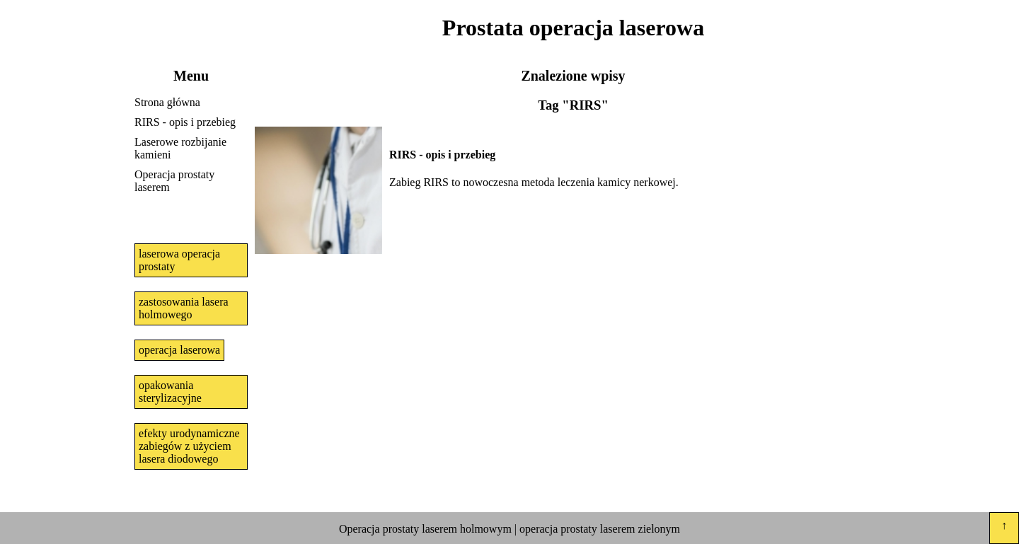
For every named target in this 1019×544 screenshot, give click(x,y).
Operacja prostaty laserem (174, 180)
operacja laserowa (179, 350)
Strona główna (167, 102)
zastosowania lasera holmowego (184, 308)
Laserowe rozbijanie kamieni (180, 148)
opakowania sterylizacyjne (170, 391)
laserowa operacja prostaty (179, 260)
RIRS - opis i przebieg (185, 122)
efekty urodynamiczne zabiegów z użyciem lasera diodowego (189, 446)
